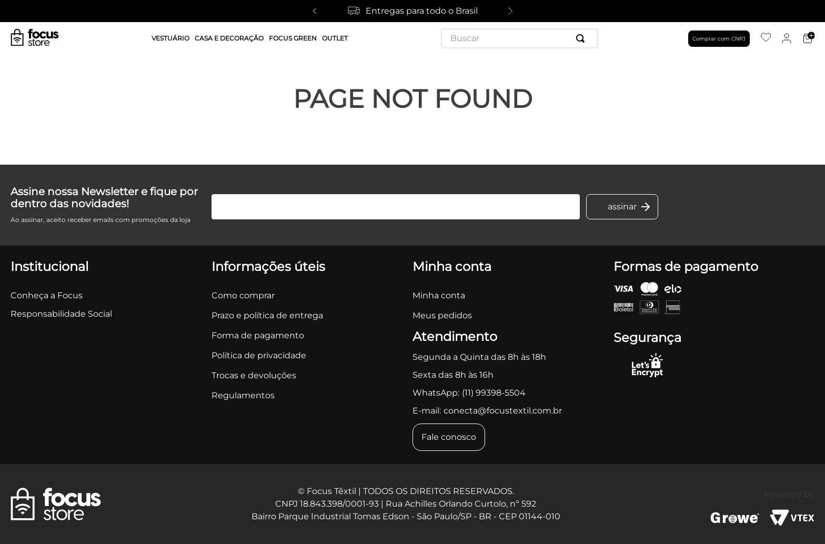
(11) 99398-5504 (494, 393)
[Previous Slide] (314, 11)
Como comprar (243, 295)
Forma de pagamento (258, 335)
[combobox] (519, 38)
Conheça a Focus (47, 295)
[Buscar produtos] (582, 38)
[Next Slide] (510, 11)
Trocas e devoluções (254, 375)
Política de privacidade (259, 355)
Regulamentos (243, 395)
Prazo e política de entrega (267, 315)
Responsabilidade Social (61, 314)
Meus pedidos (442, 315)
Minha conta (439, 295)
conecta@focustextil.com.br (503, 411)
